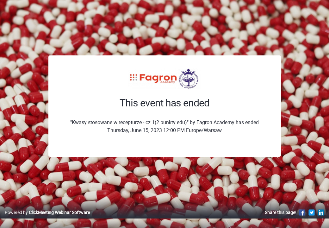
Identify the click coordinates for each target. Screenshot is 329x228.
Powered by (47, 219)
